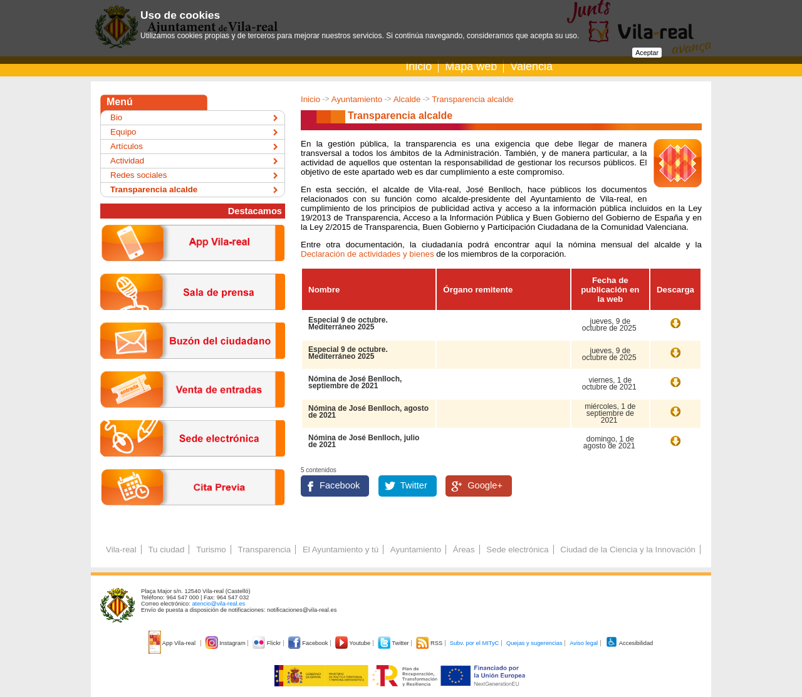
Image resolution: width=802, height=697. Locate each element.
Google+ (485, 485)
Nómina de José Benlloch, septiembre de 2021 (355, 382)
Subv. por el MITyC (474, 643)
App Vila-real (172, 643)
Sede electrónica (517, 549)
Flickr (267, 643)
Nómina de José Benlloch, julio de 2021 (363, 441)
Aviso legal (584, 643)
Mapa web (471, 66)
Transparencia (264, 549)
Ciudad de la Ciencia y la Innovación (627, 549)
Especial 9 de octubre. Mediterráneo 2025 (348, 323)
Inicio (418, 66)
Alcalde (407, 99)
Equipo (123, 132)
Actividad (127, 160)
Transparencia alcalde (473, 99)
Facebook (340, 485)
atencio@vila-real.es (218, 604)
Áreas (464, 549)
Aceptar (647, 52)
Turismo (211, 549)
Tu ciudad (166, 549)
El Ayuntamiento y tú (340, 549)
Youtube (353, 643)
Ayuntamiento (356, 99)
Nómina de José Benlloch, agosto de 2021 (368, 412)
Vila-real (121, 549)
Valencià (531, 66)
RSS (430, 643)
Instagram (226, 643)
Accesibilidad (629, 643)
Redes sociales (138, 175)
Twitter (413, 485)
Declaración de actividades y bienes (367, 254)
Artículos (126, 146)
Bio (116, 117)
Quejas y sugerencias (534, 643)
